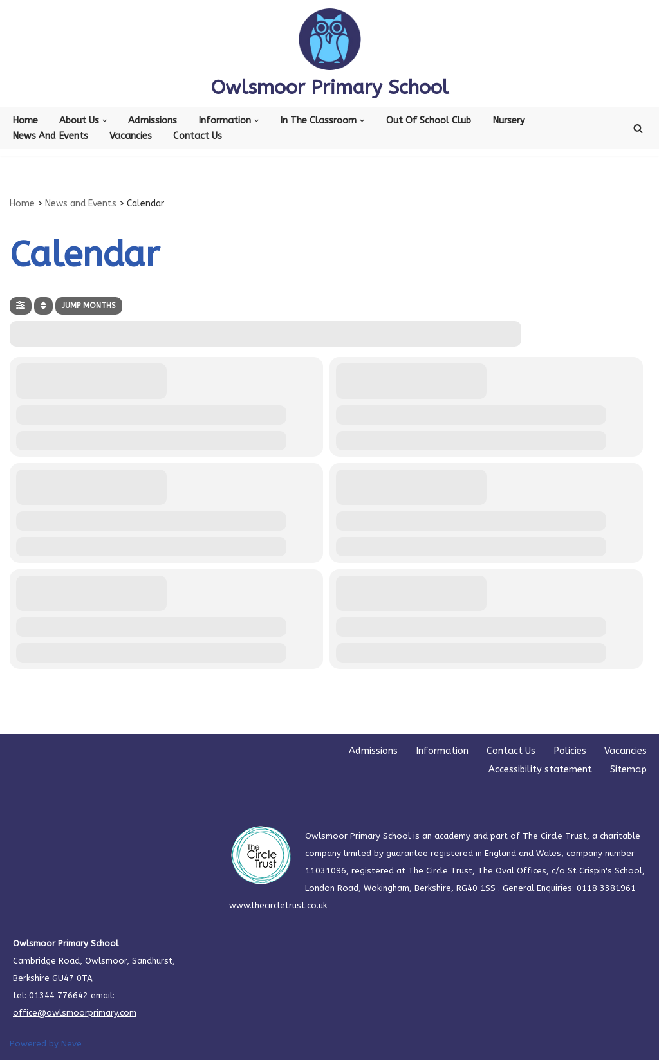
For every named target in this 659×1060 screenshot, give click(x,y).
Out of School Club (428, 120)
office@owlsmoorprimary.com (74, 1013)
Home (25, 120)
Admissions (152, 120)
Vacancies (130, 136)
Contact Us (197, 136)
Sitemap (628, 769)
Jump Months (89, 305)
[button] (104, 120)
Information (442, 750)
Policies (569, 750)
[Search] (638, 128)
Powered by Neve (46, 1043)
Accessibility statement (540, 769)
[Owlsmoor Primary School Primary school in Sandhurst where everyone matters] (330, 53)
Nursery (508, 120)
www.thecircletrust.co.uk (278, 905)
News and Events (50, 136)
